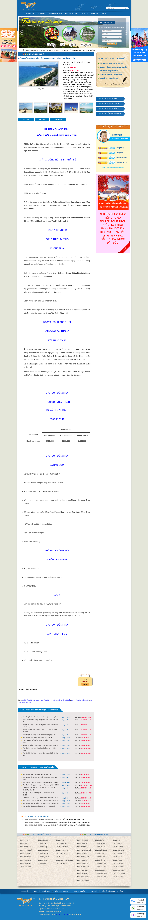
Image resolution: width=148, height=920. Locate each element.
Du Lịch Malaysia (25, 860)
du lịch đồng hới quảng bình (31, 700)
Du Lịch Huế (116, 840)
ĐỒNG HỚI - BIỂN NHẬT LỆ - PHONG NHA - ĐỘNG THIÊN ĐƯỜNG (74, 50)
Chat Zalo (141, 901)
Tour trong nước (71, 13)
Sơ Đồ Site (46, 891)
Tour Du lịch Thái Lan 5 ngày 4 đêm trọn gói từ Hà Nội (40, 782)
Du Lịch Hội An (99, 853)
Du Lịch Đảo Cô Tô (101, 873)
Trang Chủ (30, 13)
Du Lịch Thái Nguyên (119, 873)
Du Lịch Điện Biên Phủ (84, 850)
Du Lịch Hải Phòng (83, 877)
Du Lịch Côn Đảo (118, 863)
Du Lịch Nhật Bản (61, 843)
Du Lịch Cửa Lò (82, 853)
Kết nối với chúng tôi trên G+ (113, 891)
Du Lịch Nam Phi (43, 860)
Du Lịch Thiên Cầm (83, 867)
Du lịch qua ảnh (80, 891)
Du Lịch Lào (59, 857)
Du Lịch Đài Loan (43, 853)
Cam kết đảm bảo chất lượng (109, 78)
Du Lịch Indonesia (25, 857)
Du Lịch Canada (43, 840)
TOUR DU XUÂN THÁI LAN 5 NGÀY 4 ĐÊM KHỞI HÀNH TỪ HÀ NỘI (39, 789)
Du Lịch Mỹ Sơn (117, 843)
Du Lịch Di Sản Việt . (62, 914)
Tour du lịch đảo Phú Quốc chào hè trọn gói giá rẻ (39, 806)
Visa (34, 891)
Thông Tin (94, 13)
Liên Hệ (103, 13)
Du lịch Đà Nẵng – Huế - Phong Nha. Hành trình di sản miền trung (40, 726)
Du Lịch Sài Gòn (118, 867)
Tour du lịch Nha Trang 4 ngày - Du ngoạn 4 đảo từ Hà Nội (40, 754)
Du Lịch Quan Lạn (82, 863)
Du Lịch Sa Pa (99, 840)
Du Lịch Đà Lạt (81, 847)
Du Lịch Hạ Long (82, 843)
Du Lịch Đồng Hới (100, 877)
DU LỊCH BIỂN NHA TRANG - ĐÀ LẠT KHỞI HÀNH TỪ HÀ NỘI (40, 731)
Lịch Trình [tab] (26, 119)
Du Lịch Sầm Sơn (82, 860)
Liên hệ (94, 891)
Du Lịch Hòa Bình (82, 873)
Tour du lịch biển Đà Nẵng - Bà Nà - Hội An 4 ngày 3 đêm (41, 717)
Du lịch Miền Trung (32, 50)
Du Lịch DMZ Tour (100, 867)
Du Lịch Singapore (43, 850)
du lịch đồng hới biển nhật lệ (80, 700)
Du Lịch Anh (24, 840)
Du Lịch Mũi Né (117, 853)
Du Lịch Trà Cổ (117, 860)
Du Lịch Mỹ (23, 843)
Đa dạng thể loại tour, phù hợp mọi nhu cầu (113, 67)
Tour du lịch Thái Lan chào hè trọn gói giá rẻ (37, 774)
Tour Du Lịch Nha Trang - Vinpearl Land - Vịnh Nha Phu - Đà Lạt (41, 721)
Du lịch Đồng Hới (46, 50)
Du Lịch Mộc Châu (118, 850)
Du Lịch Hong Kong (62, 850)
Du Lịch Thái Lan (25, 853)
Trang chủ (24, 891)
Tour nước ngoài (55, 13)
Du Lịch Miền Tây (118, 847)
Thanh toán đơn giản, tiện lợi (109, 71)
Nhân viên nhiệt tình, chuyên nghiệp (111, 74)
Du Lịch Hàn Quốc (25, 847)
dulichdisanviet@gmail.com (115, 167)
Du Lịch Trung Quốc (26, 850)
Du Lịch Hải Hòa (100, 860)
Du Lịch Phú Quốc (100, 863)
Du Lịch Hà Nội (117, 857)
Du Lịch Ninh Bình (82, 840)
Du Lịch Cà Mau (118, 877)
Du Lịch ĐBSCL (99, 870)
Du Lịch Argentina (61, 863)
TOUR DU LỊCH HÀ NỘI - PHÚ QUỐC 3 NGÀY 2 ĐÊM (40, 798)
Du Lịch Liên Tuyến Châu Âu (64, 860)
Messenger (141, 915)
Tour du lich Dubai (25, 867)
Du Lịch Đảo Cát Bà (101, 850)
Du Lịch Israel (42, 843)
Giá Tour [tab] (42, 119)
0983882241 (141, 908)
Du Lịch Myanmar (43, 857)
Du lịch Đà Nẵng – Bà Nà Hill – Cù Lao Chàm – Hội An (40, 745)
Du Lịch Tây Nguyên (101, 857)
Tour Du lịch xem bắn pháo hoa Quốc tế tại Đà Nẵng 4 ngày (40, 749)
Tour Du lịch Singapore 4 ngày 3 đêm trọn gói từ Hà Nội (41, 785)
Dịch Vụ (85, 13)
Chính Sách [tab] (58, 119)
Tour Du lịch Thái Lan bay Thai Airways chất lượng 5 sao (41, 800)
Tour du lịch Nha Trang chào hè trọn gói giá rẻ (37, 737)
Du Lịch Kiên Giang (83, 880)
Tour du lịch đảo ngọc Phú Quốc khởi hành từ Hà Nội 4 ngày (40, 778)
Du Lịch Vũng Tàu (100, 847)
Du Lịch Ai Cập (42, 847)
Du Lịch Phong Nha (83, 857)
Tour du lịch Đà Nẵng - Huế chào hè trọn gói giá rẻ (39, 734)
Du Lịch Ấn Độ (60, 853)
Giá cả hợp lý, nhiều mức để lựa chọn (111, 63)
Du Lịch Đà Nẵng (100, 843)
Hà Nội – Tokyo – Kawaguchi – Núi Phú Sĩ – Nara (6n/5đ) (39, 794)
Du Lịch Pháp (60, 840)
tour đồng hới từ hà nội (63, 700)
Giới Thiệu (41, 13)
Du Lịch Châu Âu (25, 863)
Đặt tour (85, 684)
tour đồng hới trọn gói (48, 700)
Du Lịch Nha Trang (118, 870)
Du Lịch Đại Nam (82, 870)
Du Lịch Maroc (42, 863)
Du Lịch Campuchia (62, 847)
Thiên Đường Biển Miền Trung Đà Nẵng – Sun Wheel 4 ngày (40, 741)
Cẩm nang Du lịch (61, 891)
